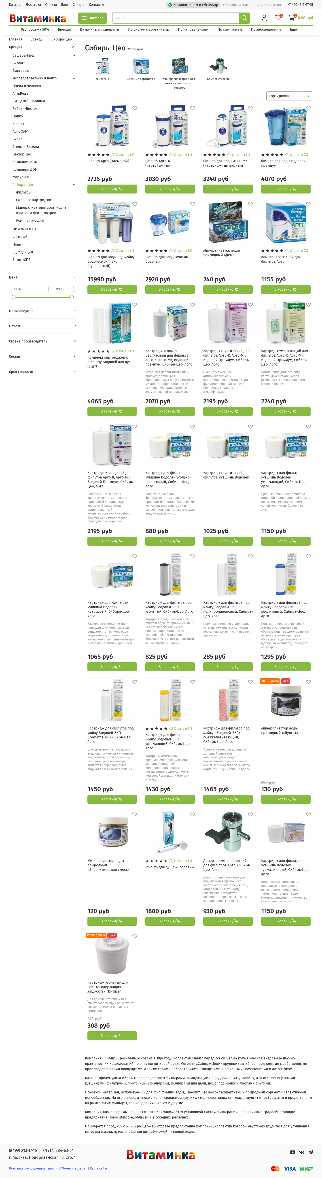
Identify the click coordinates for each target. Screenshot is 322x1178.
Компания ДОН (25, 169)
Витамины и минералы (99, 29)
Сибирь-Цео (23, 185)
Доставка (33, 4)
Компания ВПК (25, 162)
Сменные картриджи (33, 200)
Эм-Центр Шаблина (29, 101)
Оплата (51, 4)
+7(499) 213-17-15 (300, 4)
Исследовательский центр (35, 78)
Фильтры (23, 192)
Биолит (19, 63)
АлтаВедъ (20, 93)
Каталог (15, 4)
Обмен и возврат (74, 1168)
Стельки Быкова (26, 147)
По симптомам (230, 29)
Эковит (18, 124)
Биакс (17, 139)
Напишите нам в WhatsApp (193, 4)
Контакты (96, 4)
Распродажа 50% (35, 29)
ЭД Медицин (23, 252)
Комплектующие (30, 220)
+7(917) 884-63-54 (58, 1150)
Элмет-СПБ (21, 259)
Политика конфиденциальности (33, 1168)
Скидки (79, 4)
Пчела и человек (27, 86)
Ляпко (18, 116)
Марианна (21, 177)
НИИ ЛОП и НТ (24, 229)
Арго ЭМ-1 (21, 131)
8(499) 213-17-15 (23, 1150)
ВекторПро (22, 154)
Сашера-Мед (23, 55)
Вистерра (21, 70)
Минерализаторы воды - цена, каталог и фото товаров (42, 210)
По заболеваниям (266, 29)
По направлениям (193, 29)
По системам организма (148, 29)
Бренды (64, 29)
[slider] (14, 297)
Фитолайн (21, 237)
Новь (17, 244)
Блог (65, 4)
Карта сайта (99, 1168)
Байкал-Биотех (25, 108)
